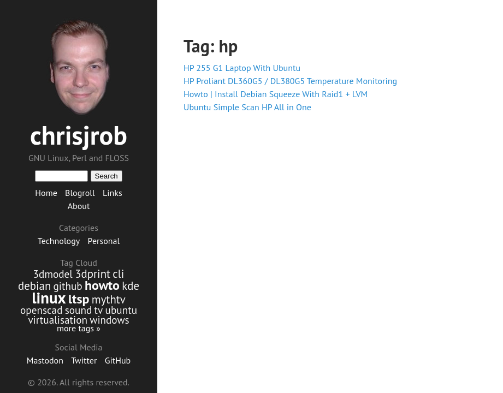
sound (78, 310)
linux (49, 298)
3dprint (92, 273)
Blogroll (80, 192)
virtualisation (57, 319)
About (79, 205)
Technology (59, 240)
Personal (104, 240)
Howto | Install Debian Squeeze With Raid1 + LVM (276, 93)
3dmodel (53, 274)
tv (98, 310)
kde (130, 285)
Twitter (84, 360)
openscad (41, 310)
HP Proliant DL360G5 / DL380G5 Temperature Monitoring (290, 80)
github (68, 286)
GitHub (118, 360)
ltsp (79, 298)
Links (112, 192)
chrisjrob (78, 135)
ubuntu (121, 310)
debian (34, 285)
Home (46, 192)
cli (118, 273)
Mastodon (45, 360)
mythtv (109, 299)
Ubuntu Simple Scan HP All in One (247, 107)
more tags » (78, 328)
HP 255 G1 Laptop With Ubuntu (242, 67)
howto (102, 285)
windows (109, 319)
